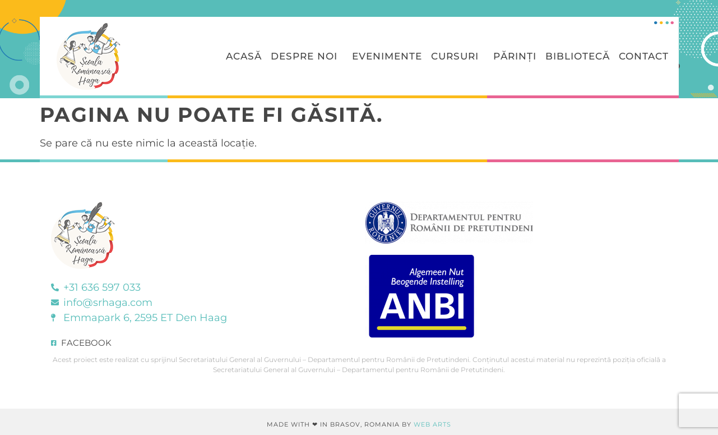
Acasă (244, 56)
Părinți (514, 56)
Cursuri (457, 56)
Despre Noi (307, 56)
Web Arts (432, 424)
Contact (644, 56)
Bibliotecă (577, 56)
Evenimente (387, 56)
